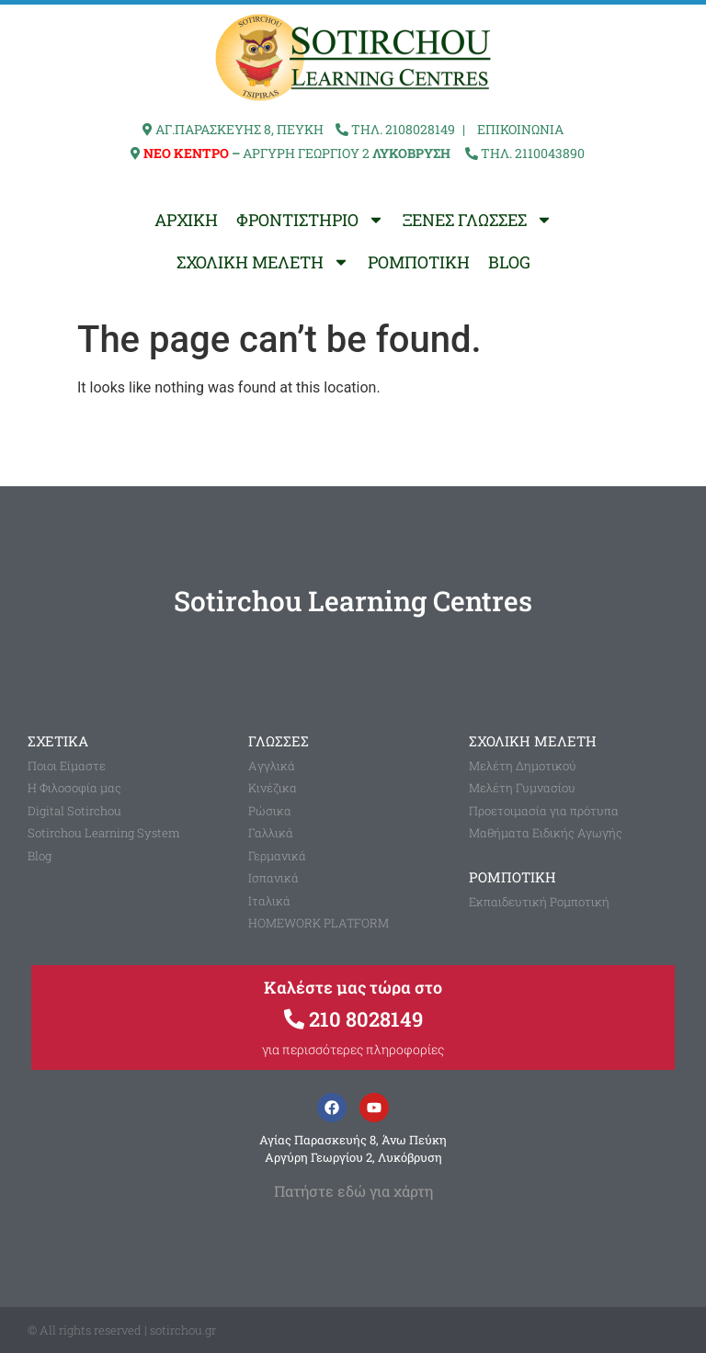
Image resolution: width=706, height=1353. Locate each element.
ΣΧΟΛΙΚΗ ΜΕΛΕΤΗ (262, 261)
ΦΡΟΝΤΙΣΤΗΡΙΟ (310, 219)
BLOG (509, 262)
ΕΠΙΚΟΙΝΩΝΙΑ (520, 129)
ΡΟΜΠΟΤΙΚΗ (419, 262)
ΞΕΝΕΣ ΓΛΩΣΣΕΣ (477, 219)
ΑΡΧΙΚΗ (186, 220)
